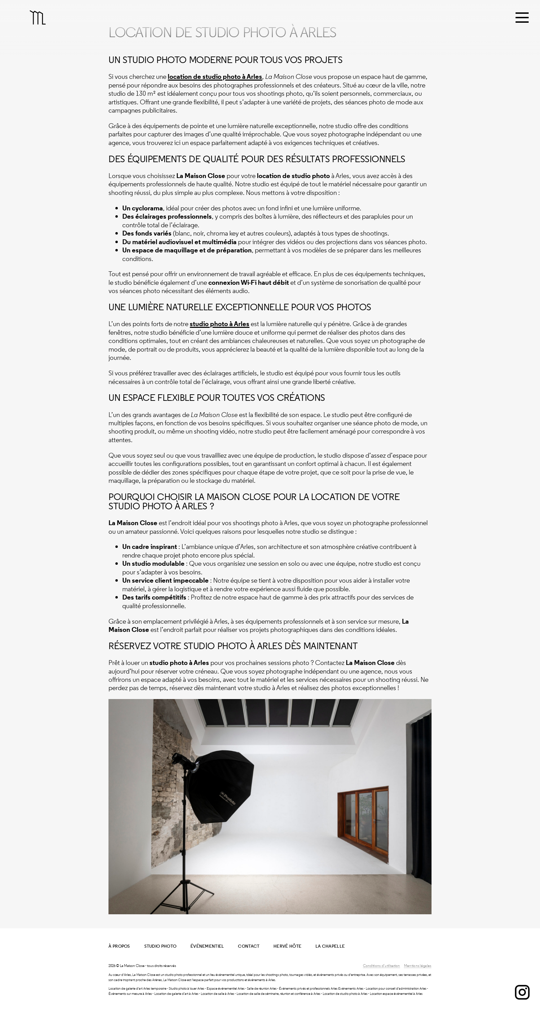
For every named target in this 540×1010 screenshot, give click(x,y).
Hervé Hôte (287, 946)
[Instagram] (522, 995)
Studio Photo (160, 946)
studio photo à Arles (219, 323)
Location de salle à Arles (217, 993)
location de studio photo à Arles (215, 76)
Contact (248, 946)
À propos (119, 946)
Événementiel (207, 946)
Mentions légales (418, 965)
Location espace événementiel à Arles (396, 993)
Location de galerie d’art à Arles (176, 993)
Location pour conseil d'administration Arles (396, 988)
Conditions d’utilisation (381, 965)
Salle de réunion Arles (262, 988)
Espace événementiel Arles (226, 988)
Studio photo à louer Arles (186, 988)
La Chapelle (330, 946)
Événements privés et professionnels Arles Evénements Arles (321, 988)
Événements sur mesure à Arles (130, 993)
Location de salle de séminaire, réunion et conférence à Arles (278, 993)
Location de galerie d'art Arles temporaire (137, 988)
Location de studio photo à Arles (345, 993)
